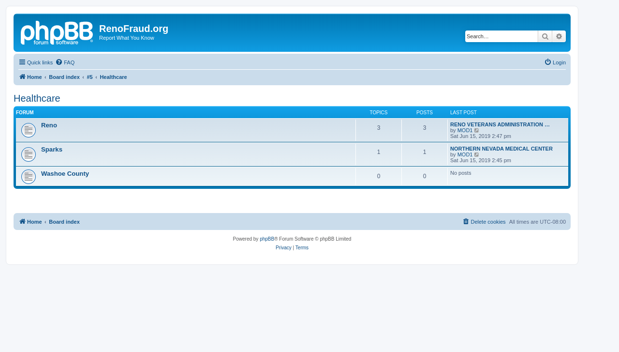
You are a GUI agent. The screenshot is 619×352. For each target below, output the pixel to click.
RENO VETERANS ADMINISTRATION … (500, 124)
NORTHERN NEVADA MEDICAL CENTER (501, 149)
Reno (49, 125)
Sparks (51, 149)
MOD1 (465, 130)
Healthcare (37, 98)
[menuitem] (64, 62)
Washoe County (65, 173)
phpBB (267, 239)
